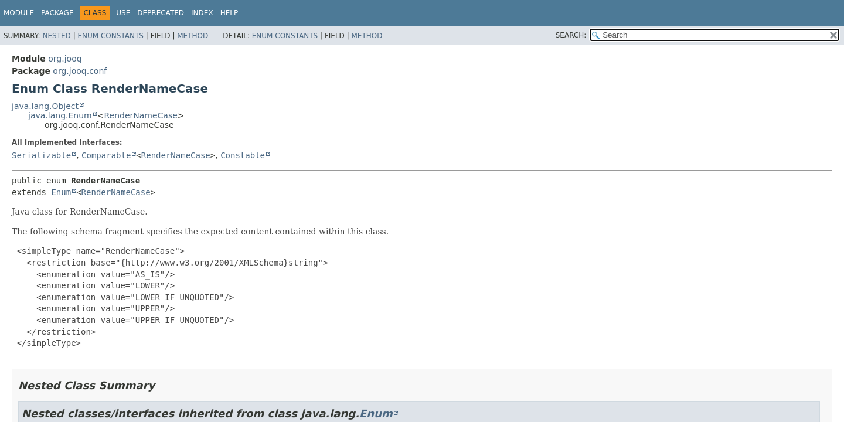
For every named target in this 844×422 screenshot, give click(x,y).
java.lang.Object (45, 106)
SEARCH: (571, 35)
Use (123, 13)
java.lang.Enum (60, 115)
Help (229, 13)
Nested (56, 36)
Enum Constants (110, 36)
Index (202, 13)
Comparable (106, 155)
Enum (61, 192)
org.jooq (64, 58)
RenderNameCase (140, 115)
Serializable (41, 155)
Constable (242, 155)
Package (57, 13)
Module (19, 13)
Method (192, 36)
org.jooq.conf (80, 71)
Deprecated (160, 13)
